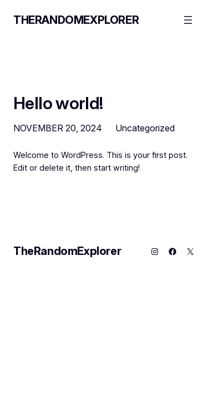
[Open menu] (188, 20)
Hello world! (58, 102)
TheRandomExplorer (76, 20)
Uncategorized (145, 128)
